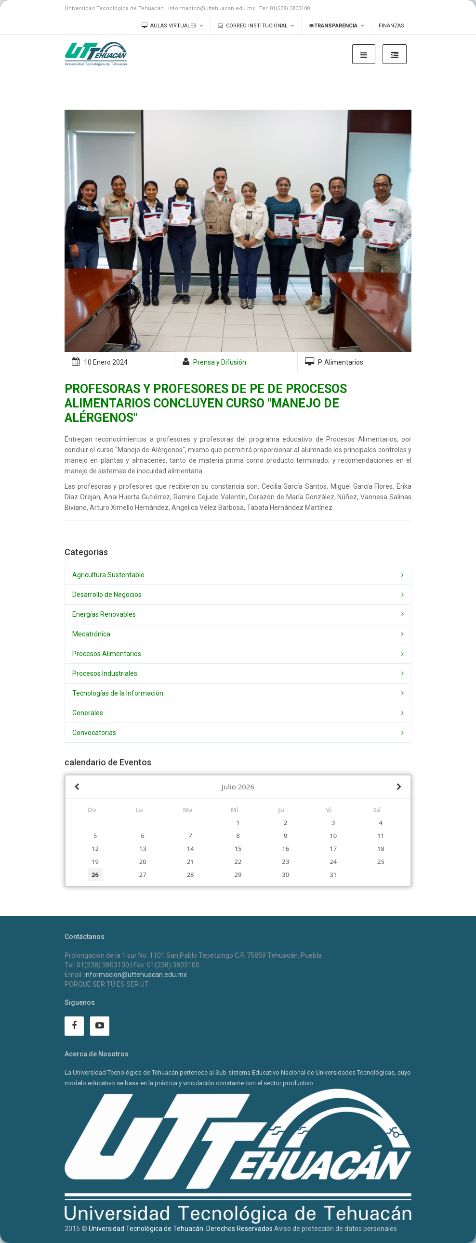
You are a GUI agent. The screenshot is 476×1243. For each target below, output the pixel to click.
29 (238, 874)
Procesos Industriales (104, 673)
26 (95, 874)
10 (333, 835)
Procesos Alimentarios (106, 654)
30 (285, 874)
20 (142, 861)
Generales (87, 713)
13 (142, 848)
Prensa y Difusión (219, 362)
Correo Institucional (253, 26)
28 (190, 874)
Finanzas (391, 26)
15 (238, 848)
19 (95, 861)
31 (333, 874)
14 (190, 848)
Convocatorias (94, 732)
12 (95, 848)
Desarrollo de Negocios (107, 594)
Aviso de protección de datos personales (335, 1228)
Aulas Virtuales (169, 26)
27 (142, 874)
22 (238, 861)
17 (333, 848)
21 (190, 861)
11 (380, 835)
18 (380, 848)
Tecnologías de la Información (117, 693)
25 (380, 861)
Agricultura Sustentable (108, 575)
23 (285, 861)
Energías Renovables (104, 614)
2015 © (76, 1228)
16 (285, 848)
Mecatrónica (91, 634)
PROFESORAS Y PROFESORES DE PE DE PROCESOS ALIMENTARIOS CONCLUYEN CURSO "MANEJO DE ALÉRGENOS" (206, 403)
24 (333, 861)
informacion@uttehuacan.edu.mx (135, 974)
